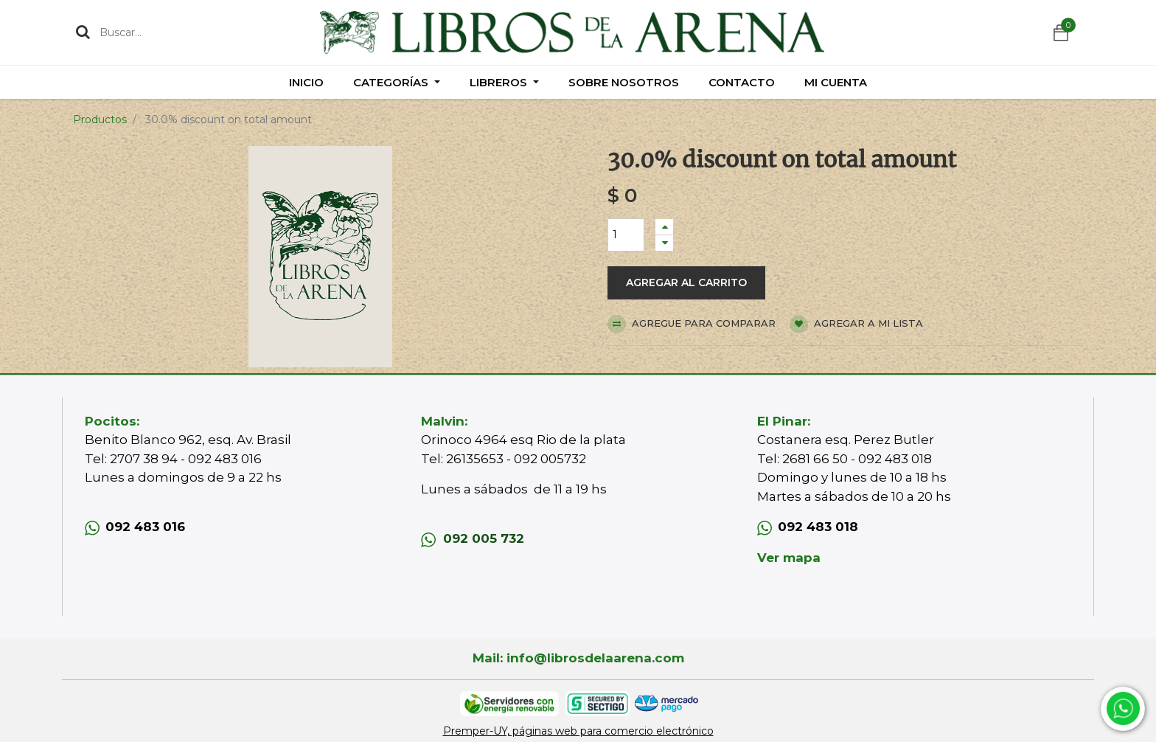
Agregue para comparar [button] (691, 324)
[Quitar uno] (664, 243)
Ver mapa (789, 557)
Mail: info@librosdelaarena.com (578, 658)
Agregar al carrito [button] (686, 282)
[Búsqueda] (83, 32)
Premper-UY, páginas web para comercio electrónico (578, 731)
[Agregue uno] (664, 227)
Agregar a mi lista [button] (856, 324)
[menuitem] (306, 82)
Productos (100, 119)
